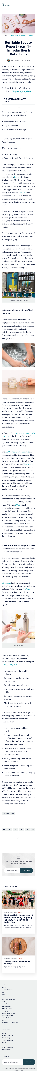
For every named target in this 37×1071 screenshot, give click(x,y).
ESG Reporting (6, 1038)
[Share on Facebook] (9, 829)
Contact (4, 1045)
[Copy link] (33, 829)
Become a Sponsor (7, 1035)
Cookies (4, 1052)
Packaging (5, 1011)
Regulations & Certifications (10, 1022)
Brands (4, 987)
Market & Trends (8, 813)
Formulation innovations (8, 999)
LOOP (18, 505)
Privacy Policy (6, 1049)
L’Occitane (6, 583)
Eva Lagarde (13, 60)
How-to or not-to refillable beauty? (17, 962)
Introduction (5, 1004)
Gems (3, 1001)
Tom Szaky (28, 464)
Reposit (17, 177)
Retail (3, 1025)
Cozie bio (23, 192)
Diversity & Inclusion (7, 990)
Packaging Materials (7, 1015)
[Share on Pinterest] (21, 829)
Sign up (4, 1033)
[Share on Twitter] (4, 829)
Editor (6, 912)
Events (4, 994)
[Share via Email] (27, 829)
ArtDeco (26, 589)
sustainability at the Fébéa (12, 664)
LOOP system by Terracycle (17, 451)
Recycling (4, 1020)
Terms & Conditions (7, 1047)
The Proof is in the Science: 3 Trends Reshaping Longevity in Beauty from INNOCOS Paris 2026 (18, 918)
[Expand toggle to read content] (32, 100)
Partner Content (6, 1018)
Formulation (5, 997)
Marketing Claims (7, 1008)
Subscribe (26, 870)
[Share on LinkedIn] (15, 829)
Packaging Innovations (8, 1013)
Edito (3, 992)
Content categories (7, 1040)
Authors (4, 1042)
